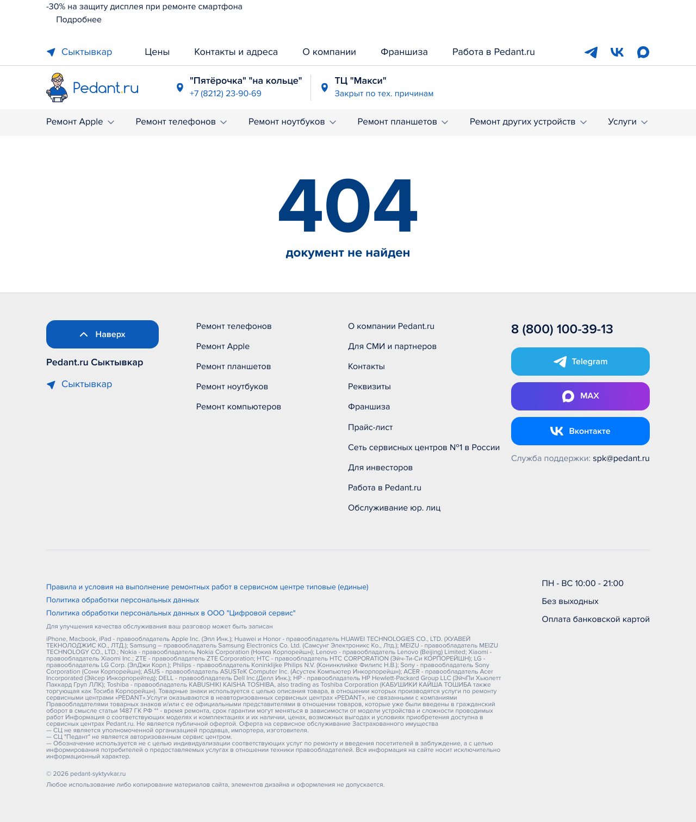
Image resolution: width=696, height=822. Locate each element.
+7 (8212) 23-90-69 (226, 93)
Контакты (366, 366)
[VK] (617, 52)
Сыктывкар (79, 52)
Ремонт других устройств (529, 122)
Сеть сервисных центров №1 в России (424, 447)
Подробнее (74, 19)
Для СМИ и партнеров (392, 346)
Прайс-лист (370, 427)
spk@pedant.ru (621, 458)
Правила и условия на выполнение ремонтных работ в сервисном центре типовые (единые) (207, 587)
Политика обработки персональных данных (122, 601)
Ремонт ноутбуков (293, 122)
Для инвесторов (380, 467)
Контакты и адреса (236, 52)
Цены (157, 52)
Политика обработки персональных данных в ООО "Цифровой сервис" (171, 614)
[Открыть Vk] (580, 431)
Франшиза (404, 52)
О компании (329, 52)
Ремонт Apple (81, 122)
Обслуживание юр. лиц (394, 507)
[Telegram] (591, 52)
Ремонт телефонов (182, 122)
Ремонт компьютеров (239, 406)
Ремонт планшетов (404, 122)
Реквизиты (369, 386)
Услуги (629, 122)
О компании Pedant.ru (391, 326)
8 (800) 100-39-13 (562, 330)
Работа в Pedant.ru (493, 52)
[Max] (643, 52)
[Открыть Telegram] (580, 361)
